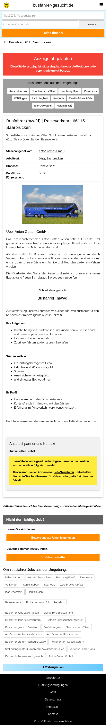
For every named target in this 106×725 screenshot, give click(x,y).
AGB (53, 692)
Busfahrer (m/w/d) (37, 602)
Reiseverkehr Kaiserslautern (67, 641)
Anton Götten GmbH (52, 151)
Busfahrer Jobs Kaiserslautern (23, 619)
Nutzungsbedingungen (53, 685)
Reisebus (59, 602)
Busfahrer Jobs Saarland (58, 612)
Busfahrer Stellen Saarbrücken (23, 634)
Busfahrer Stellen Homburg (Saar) (25, 641)
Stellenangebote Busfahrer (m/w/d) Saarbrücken (34, 649)
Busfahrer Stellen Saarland (63, 634)
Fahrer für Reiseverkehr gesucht (24, 656)
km (91, 24)
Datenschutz (53, 699)
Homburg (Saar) (69, 91)
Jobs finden (53, 33)
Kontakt (53, 714)
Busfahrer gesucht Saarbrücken (65, 619)
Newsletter (53, 677)
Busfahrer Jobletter (53, 557)
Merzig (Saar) (64, 105)
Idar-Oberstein (43, 105)
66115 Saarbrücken (51, 158)
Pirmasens (90, 91)
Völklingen (20, 98)
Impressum (53, 706)
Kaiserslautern (18, 91)
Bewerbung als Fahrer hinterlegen (53, 537)
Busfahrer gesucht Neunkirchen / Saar (66, 627)
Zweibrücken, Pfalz (80, 98)
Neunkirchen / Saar (44, 91)
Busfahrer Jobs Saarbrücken (22, 612)
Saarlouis (58, 98)
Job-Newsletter (64, 472)
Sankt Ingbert (40, 98)
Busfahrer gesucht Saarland (21, 627)
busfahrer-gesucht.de (53, 5)
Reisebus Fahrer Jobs (82, 649)
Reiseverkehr (47, 166)
